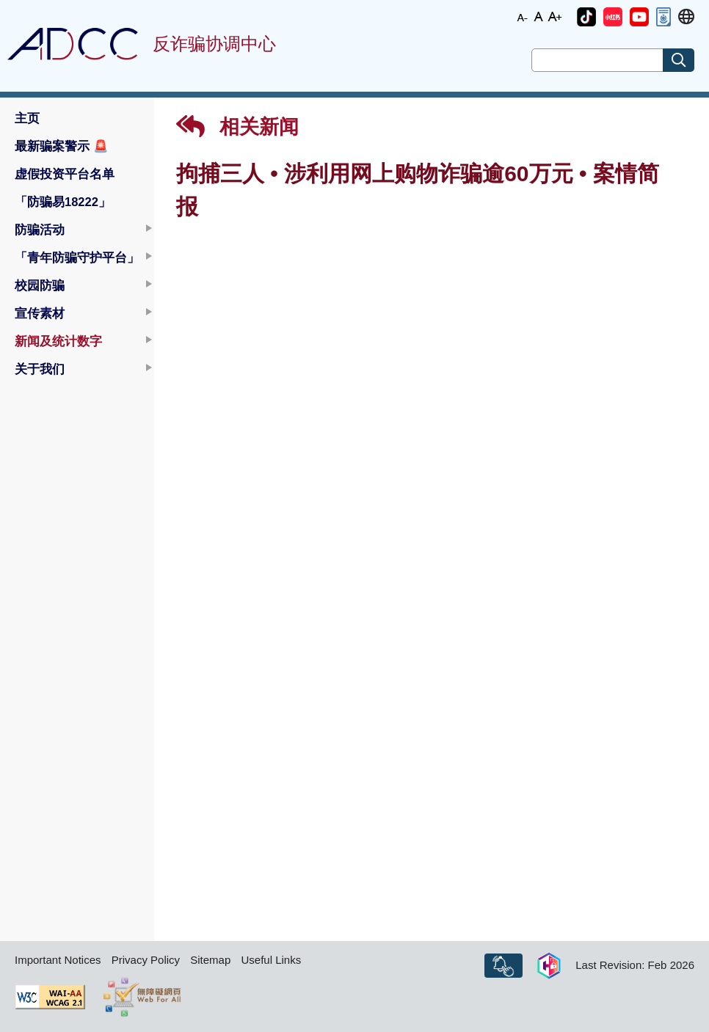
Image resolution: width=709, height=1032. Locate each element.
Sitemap (210, 960)
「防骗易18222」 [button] (63, 201)
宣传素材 (40, 313)
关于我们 (40, 369)
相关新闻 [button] (237, 126)
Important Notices (58, 960)
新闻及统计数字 (58, 341)
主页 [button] (27, 118)
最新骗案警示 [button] (62, 146)
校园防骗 (40, 285)
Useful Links (271, 960)
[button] (586, 16)
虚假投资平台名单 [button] (64, 173)
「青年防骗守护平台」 (77, 257)
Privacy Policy (146, 960)
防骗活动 (40, 229)
